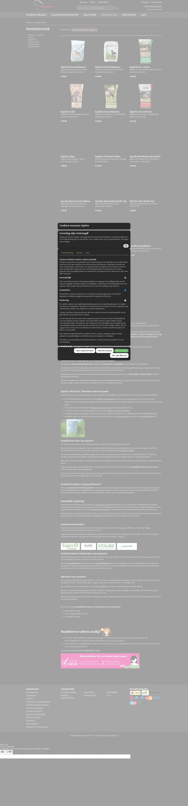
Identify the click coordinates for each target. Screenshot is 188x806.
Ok (126, 268)
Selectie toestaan (105, 373)
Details (79, 275)
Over (88, 275)
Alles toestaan (121, 373)
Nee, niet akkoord (119, 377)
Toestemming (67, 275)
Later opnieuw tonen (84, 373)
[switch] (125, 300)
